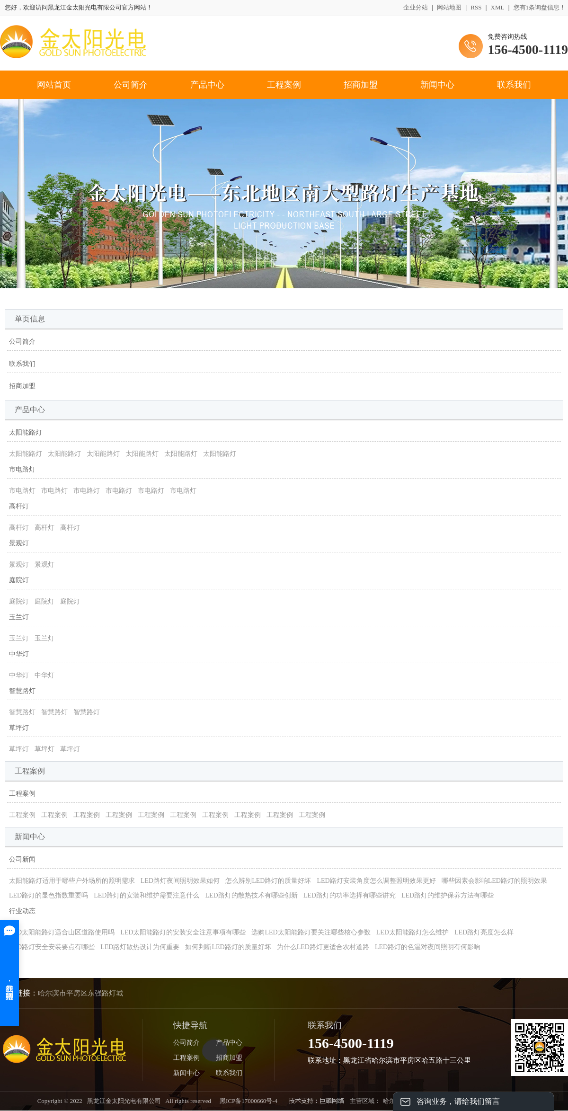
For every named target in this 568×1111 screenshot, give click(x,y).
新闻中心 (437, 84)
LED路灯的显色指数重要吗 (48, 895)
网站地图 (449, 7)
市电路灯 (22, 469)
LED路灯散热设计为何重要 (139, 947)
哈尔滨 (392, 1100)
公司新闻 (22, 859)
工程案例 (284, 84)
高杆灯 (19, 506)
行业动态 (22, 911)
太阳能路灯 (25, 432)
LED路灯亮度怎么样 (484, 932)
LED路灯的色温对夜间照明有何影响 (427, 947)
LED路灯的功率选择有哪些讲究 (349, 895)
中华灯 (19, 654)
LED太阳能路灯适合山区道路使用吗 (62, 932)
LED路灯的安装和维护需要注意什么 (146, 895)
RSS (475, 7)
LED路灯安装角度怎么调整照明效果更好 (376, 880)
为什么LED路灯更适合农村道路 (323, 947)
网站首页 (54, 84)
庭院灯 (19, 580)
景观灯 (19, 543)
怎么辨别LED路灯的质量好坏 (268, 880)
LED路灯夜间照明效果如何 (180, 880)
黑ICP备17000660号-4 (248, 1100)
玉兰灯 (19, 617)
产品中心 (207, 84)
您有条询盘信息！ (540, 7)
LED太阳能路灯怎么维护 (412, 932)
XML (498, 7)
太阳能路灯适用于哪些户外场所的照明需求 (72, 880)
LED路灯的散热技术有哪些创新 (251, 895)
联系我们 (514, 84)
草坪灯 (19, 727)
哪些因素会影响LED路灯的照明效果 (494, 880)
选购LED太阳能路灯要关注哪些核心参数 (310, 932)
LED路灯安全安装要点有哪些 (52, 947)
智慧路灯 (22, 690)
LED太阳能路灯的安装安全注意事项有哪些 (183, 932)
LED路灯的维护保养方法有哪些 (447, 895)
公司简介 (131, 84)
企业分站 (415, 7)
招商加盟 (361, 84)
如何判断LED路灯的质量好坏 (228, 947)
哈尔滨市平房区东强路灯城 (80, 993)
